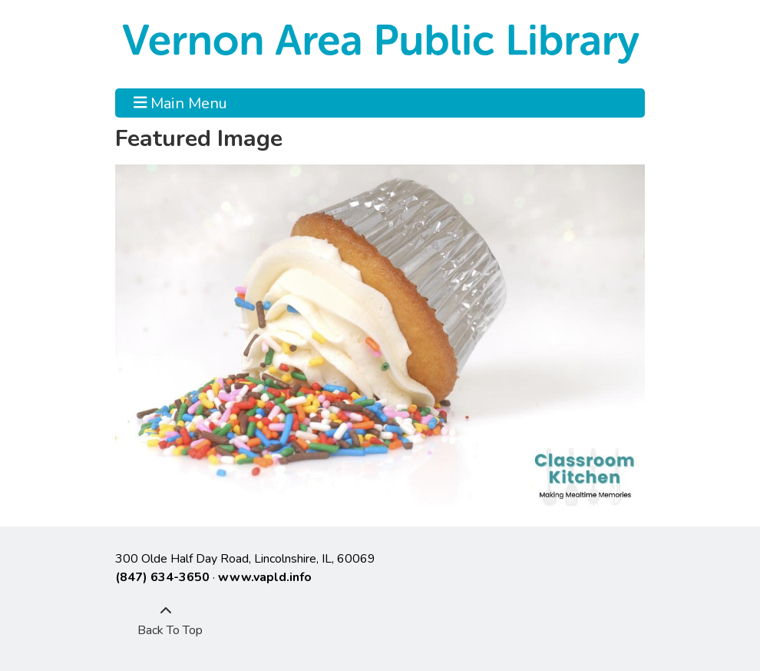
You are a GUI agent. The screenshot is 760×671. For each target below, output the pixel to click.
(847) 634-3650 (162, 577)
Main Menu (181, 103)
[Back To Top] (165, 621)
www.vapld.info (265, 577)
